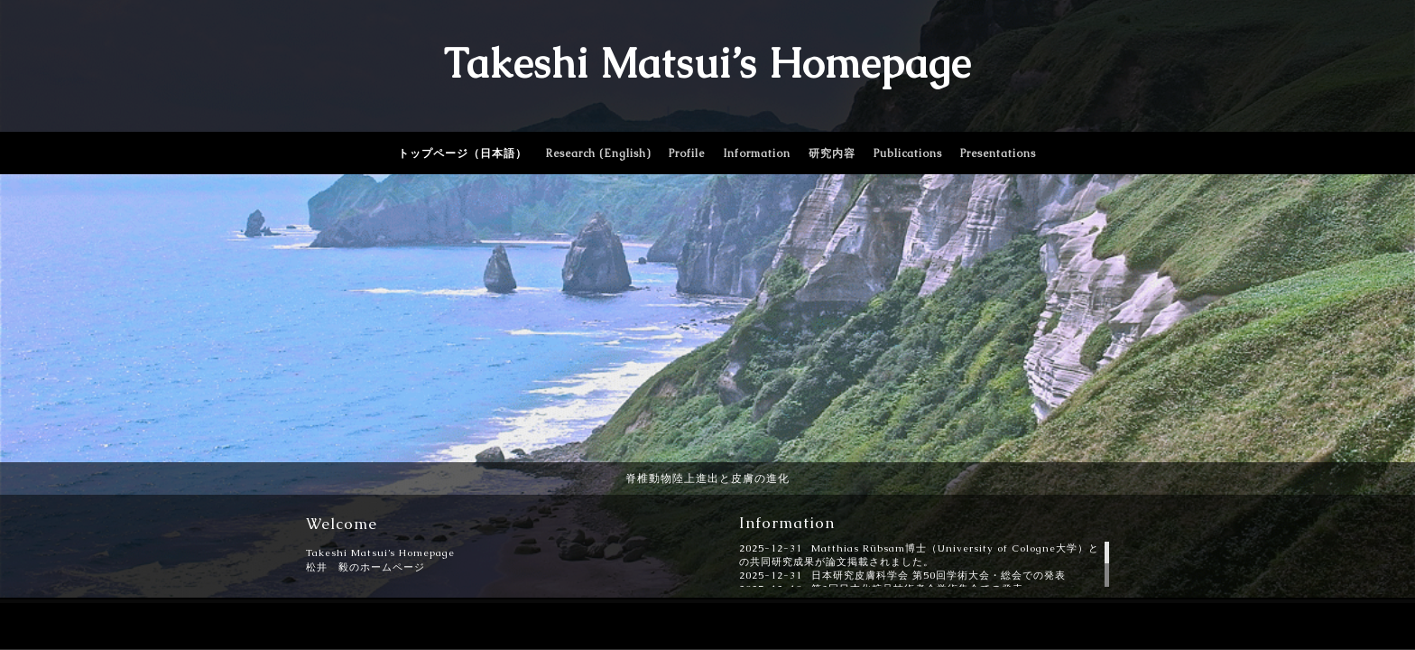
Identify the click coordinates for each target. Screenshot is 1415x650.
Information (757, 153)
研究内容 (832, 153)
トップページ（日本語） (462, 153)
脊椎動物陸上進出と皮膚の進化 (707, 478)
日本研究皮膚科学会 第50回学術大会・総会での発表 (938, 575)
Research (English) (598, 153)
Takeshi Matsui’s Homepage (707, 63)
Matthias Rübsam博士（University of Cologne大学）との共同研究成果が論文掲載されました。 (919, 555)
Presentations (998, 153)
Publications (908, 153)
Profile (687, 153)
